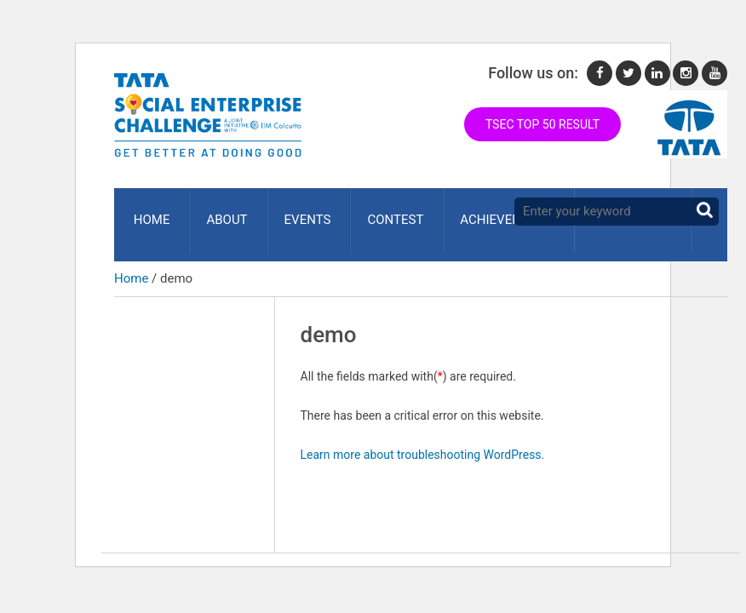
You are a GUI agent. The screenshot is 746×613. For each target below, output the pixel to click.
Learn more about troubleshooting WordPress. (423, 438)
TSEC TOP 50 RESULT (542, 124)
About (220, 212)
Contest (382, 212)
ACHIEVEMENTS (491, 212)
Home (148, 212)
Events (297, 212)
